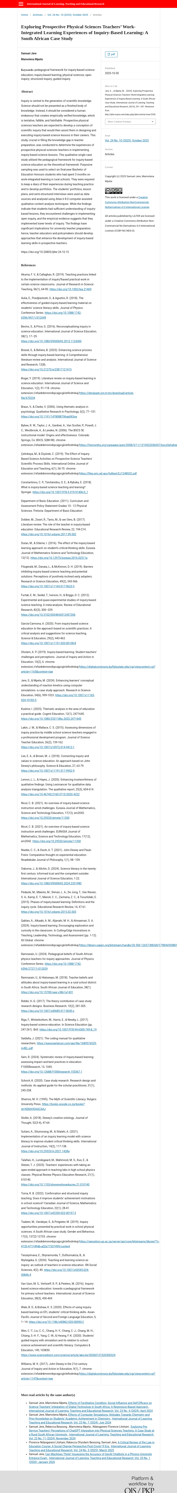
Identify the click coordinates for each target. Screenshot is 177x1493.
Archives (38, 14)
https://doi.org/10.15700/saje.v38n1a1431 (47, 992)
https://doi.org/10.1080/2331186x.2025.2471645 (51, 718)
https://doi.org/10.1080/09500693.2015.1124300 (51, 341)
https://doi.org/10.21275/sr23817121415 (46, 369)
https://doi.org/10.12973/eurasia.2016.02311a (59, 557)
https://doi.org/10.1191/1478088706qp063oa (49, 416)
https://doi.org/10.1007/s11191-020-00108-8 (48, 643)
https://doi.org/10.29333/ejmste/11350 (45, 817)
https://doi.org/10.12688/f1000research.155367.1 (51, 1071)
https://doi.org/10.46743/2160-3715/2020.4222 (50, 794)
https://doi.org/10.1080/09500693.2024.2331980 (51, 883)
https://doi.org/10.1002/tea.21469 (71, 289)
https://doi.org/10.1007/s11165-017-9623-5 (47, 586)
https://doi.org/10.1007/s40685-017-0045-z (47, 1010)
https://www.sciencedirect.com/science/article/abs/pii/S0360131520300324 (68, 1355)
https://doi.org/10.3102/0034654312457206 (48, 614)
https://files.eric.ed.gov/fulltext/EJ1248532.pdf (108, 473)
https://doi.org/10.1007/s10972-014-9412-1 (47, 747)
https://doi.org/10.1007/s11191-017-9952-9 (47, 770)
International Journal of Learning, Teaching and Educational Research (65, 3)
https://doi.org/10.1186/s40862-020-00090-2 (56, 1321)
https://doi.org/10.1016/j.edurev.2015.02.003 (48, 911)
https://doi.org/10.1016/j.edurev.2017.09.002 (48, 534)
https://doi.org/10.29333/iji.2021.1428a (45, 1151)
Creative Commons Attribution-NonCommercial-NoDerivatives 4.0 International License (127, 202)
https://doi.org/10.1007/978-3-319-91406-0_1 (60, 492)
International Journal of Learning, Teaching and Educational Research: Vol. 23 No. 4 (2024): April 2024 (91, 1410)
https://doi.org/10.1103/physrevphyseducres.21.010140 (55, 1184)
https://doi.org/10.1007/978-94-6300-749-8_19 (67, 1029)
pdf (113, 54)
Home (24, 14)
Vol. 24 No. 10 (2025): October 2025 (67, 14)
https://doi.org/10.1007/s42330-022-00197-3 (48, 1213)
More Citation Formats (119, 121)
